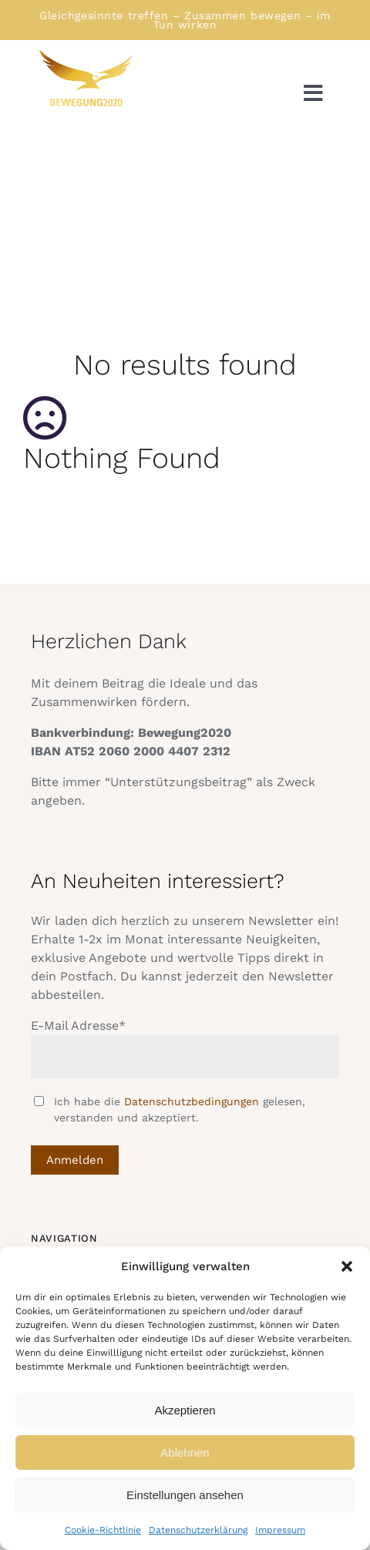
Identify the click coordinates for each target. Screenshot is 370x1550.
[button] (347, 1266)
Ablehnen (184, 1452)
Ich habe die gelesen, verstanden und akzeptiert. (179, 1109)
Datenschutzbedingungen (191, 1101)
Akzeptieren (184, 1410)
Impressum (280, 1530)
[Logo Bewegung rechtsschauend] (85, 53)
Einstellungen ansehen (185, 1494)
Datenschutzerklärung (198, 1530)
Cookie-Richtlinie (103, 1530)
